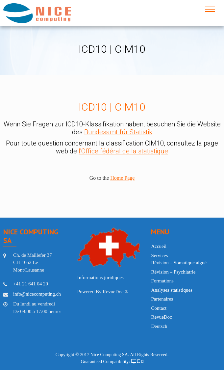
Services (159, 255)
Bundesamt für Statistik (118, 132)
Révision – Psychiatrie (173, 272)
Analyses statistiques (171, 290)
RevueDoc (161, 317)
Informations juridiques (100, 277)
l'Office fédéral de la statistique (123, 151)
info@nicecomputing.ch (37, 294)
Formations (162, 280)
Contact (158, 308)
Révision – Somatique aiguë (179, 262)
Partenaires (162, 299)
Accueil (158, 246)
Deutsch (159, 326)
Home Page (122, 178)
